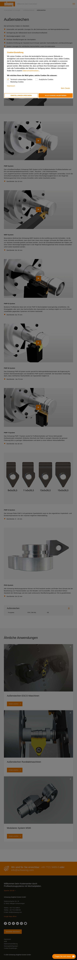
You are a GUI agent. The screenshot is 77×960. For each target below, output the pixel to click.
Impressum (11, 86)
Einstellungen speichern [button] (21, 95)
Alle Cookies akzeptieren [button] (55, 95)
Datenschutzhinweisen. (31, 71)
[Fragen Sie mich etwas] (69, 956)
